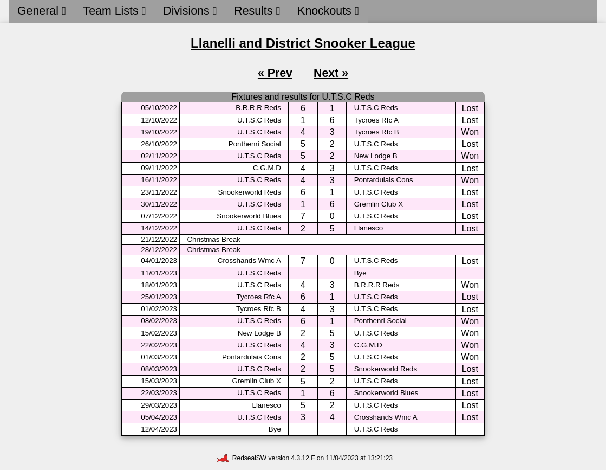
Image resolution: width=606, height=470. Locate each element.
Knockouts (328, 10)
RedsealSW (241, 458)
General (41, 10)
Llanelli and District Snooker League (303, 43)
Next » (331, 73)
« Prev (275, 73)
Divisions (190, 10)
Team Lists (114, 10)
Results (257, 10)
